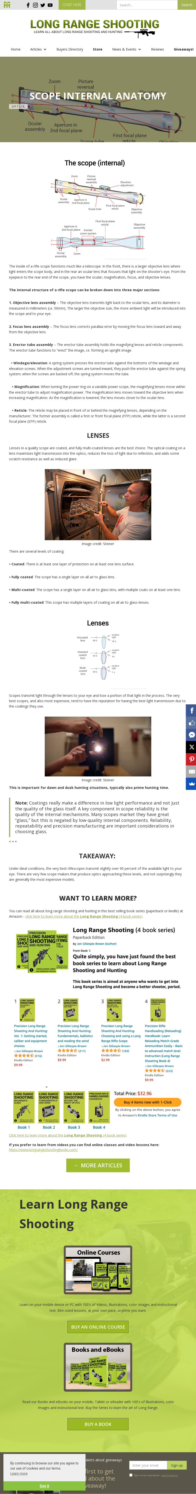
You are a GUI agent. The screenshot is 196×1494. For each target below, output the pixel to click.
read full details (169, 1475)
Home (16, 49)
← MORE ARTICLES (98, 1165)
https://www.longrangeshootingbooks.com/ (43, 1149)
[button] (38, 49)
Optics (18, 106)
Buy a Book (98, 1424)
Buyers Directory (69, 49)
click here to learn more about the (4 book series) (83, 916)
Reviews (157, 49)
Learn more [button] (19, 1473)
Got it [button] (44, 1486)
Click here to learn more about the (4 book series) (68, 1135)
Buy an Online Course (98, 1327)
